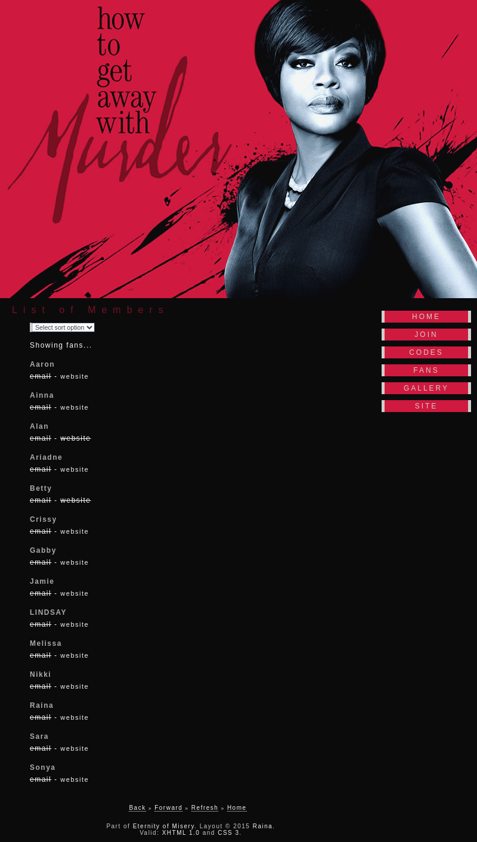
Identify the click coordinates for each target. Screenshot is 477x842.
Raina (263, 826)
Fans (426, 370)
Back (137, 807)
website (74, 376)
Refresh (205, 807)
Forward (168, 807)
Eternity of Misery (164, 826)
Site (426, 406)
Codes (426, 352)
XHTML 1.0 (181, 832)
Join (426, 334)
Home (426, 316)
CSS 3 (228, 832)
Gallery (426, 388)
